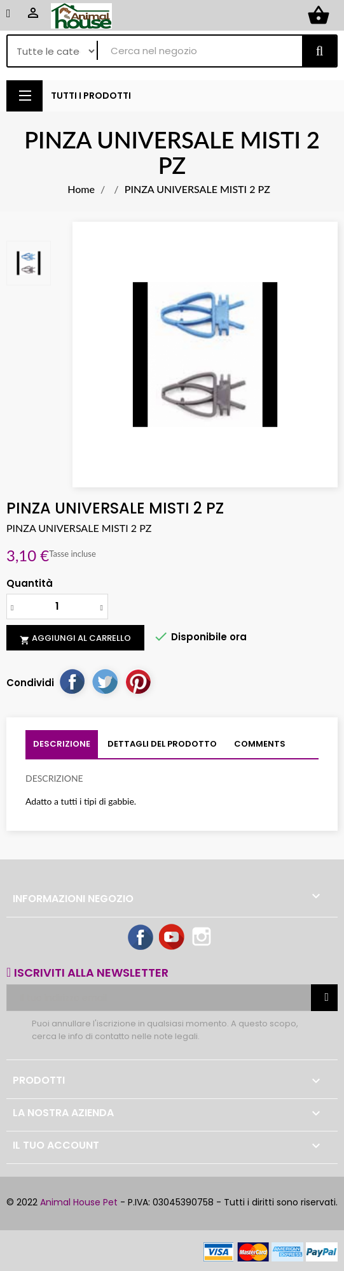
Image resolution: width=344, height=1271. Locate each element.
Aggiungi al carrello (75, 638)
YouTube (172, 938)
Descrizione (61, 744)
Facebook (141, 938)
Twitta (105, 681)
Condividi (72, 681)
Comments (260, 744)
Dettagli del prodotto (162, 744)
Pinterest (138, 681)
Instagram (203, 938)
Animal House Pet (79, 1202)
